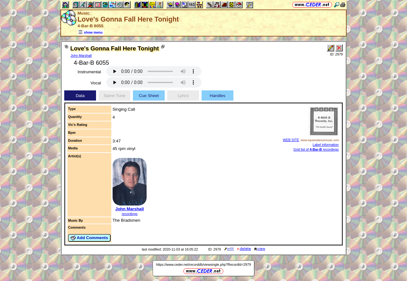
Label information (326, 145)
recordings (130, 214)
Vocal (96, 83)
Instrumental (89, 71)
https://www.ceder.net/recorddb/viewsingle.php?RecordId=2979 (203, 264)
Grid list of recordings (316, 149)
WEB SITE (291, 140)
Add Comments (89, 237)
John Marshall (81, 55)
